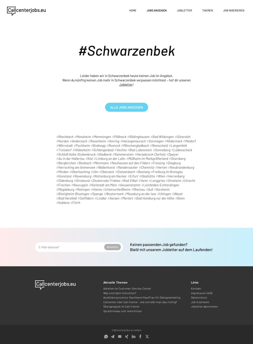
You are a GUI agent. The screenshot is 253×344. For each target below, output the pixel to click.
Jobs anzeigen (157, 10)
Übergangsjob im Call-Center (121, 306)
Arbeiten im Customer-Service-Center (127, 288)
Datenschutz (199, 297)
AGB (209, 293)
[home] (26, 10)
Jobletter (184, 10)
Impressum (198, 293)
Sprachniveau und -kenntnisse (122, 311)
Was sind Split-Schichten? (119, 293)
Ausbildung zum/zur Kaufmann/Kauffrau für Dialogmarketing (141, 297)
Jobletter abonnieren (204, 306)
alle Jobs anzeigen (126, 107)
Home (133, 10)
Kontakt (196, 288)
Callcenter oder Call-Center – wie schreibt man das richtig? (140, 302)
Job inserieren (233, 10)
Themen (207, 10)
